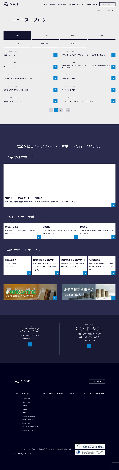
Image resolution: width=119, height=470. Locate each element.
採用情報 (71, 393)
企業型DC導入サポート (29, 430)
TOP (16, 393)
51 (68, 110)
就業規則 (25, 406)
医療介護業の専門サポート (30, 416)
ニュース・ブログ (85, 393)
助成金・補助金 (26, 402)
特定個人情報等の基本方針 (46, 449)
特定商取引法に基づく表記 (63, 449)
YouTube (100, 393)
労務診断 (25, 409)
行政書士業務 (26, 423)
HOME (98, 10)
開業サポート (26, 413)
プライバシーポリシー (30, 449)
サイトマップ (18, 449)
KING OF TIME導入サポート (30, 427)
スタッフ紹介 (48, 393)
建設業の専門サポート (28, 420)
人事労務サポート (27, 399)
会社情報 (60, 393)
